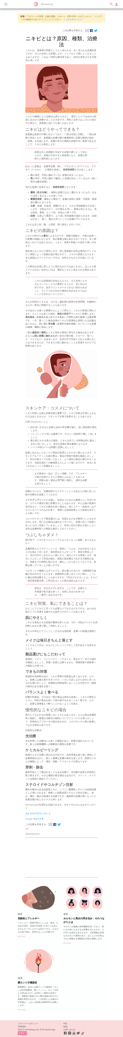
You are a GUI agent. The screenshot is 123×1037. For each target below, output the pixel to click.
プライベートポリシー (28, 1023)
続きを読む (22, 936)
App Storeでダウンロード (38, 813)
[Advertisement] (61, 857)
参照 (27, 829)
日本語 (21, 1033)
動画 (65, 1026)
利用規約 (22, 1026)
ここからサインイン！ (74, 19)
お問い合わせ (69, 1029)
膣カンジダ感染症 (27, 982)
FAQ (65, 1023)
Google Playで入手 (34, 819)
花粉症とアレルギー (28, 918)
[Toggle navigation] (6, 4)
